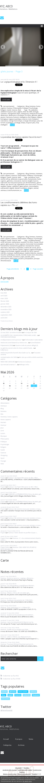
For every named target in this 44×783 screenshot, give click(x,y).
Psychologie (33, 108)
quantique (9, 123)
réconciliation (33, 186)
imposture (12, 248)
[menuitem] (6, 739)
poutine (21, 258)
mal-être (3, 253)
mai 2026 (4, 293)
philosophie (5, 258)
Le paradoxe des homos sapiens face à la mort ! (21, 137)
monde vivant (26, 255)
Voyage (3, 461)
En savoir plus (27, 781)
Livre (2, 431)
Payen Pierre (5, 538)
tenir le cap (12, 184)
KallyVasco (4, 350)
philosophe (14, 258)
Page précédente (13, 269)
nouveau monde (6, 257)
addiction (34, 110)
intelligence (24, 117)
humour (16, 117)
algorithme (21, 184)
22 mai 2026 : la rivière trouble (11, 332)
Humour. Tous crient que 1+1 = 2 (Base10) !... (16, 607)
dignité (11, 188)
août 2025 (4, 318)
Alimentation (5, 403)
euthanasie (5, 188)
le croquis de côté (30, 332)
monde (18, 255)
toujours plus (30, 123)
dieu (3, 695)
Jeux (2, 428)
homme (4, 691)
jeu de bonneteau (29, 183)
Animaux (4, 406)
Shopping (4, 455)
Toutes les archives (7, 321)
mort (29, 119)
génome (34, 115)
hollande (27, 695)
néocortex (39, 255)
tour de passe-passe (15, 183)
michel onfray (5, 179)
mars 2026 (4, 298)
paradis (27, 257)
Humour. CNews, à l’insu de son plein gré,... (15, 593)
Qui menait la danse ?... (9, 364)
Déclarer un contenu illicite (9, 774)
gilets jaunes (23, 186)
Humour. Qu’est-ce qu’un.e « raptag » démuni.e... (17, 578)
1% (29, 110)
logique (33, 117)
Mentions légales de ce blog (24, 774)
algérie (19, 112)
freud (41, 242)
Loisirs (3, 433)
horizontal (29, 244)
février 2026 (5, 301)
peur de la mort (30, 184)
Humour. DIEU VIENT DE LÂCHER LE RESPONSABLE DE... (18, 548)
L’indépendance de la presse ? (11, 340)
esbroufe (4, 183)
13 (21, 383)
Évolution (21, 115)
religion (30, 188)
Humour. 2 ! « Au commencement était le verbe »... (21, 539)
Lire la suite (6, 99)
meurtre (40, 253)
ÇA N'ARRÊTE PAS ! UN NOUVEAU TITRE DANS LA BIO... (19, 335)
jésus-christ (5, 249)
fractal (36, 242)
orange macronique (15, 121)
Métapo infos (24, 364)
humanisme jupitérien (17, 246)
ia (20, 190)
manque (10, 253)
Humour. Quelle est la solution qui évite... (15, 629)
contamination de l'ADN (9, 357)
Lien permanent (7, 106)
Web (19, 110)
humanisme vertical (32, 246)
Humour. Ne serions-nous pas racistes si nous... (25, 509)
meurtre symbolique (8, 255)
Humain (3, 422)
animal (36, 188)
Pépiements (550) (7, 345)
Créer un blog (18, 767)
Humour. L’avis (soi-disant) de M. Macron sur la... (17, 622)
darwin (17, 188)
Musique (4, 436)
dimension (4, 115)
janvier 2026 (5, 304)
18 (10, 386)
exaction (24, 242)
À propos (18, 739)
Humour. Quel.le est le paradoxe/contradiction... (17, 615)
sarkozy (33, 691)
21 (27, 386)
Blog (27, 106)
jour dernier (13, 249)
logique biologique (36, 249)
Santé (9, 110)
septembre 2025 (6, 315)
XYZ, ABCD (6, 6)
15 (34, 383)
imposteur (4, 248)
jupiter (9, 186)
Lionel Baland (35, 343)
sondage (17, 123)
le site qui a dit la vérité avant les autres (22, 358)
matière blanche (30, 253)
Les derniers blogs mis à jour (10, 770)
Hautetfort (26, 767)
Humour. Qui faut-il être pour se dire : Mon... (23, 478)
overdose (16, 257)
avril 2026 (4, 296)
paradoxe (31, 177)
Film (2, 414)
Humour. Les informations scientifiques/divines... (18, 585)
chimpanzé (25, 114)
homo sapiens (20, 244)
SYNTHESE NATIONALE (8, 337)
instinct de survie (30, 248)
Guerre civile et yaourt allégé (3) (27, 345)
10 (3, 383)
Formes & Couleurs (24, 362)
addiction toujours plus (9, 112)
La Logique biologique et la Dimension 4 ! (19, 81)
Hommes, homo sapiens (9, 417)
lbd (29, 117)
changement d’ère (14, 114)
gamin (3, 244)
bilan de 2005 (27, 112)
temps (23, 123)
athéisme (14, 179)
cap (6, 184)
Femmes (32, 174)
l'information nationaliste (34, 340)
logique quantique (15, 119)
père (32, 257)
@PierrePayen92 (6, 710)
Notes (31, 739)
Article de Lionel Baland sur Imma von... (14, 343)
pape (22, 257)
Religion (3, 110)
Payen (3, 478)
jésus (39, 248)
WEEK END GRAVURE (8, 362)
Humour (10, 108)
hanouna (9, 117)
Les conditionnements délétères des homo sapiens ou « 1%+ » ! (19, 203)
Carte (5, 560)
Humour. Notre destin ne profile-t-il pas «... (23, 533)
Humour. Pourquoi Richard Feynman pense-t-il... (17, 644)
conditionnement (34, 240)
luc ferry (30, 251)
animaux (4, 190)
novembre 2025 (6, 309)
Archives (21, 745)
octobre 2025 (5, 312)
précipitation (28, 258)
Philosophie (17, 108)
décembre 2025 (6, 307)
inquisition (20, 248)
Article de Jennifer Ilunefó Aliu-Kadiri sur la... (16, 353)
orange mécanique (29, 121)
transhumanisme (13, 190)
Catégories (7, 745)
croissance (17, 181)
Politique (25, 108)
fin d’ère (28, 115)
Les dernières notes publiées (25, 770)
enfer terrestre (6, 242)
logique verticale (21, 251)
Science (14, 110)
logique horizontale (7, 251)
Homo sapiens (6, 420)
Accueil (6, 739)
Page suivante (38, 269)
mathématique (19, 253)
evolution (23, 188)
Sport (2, 458)
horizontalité (38, 244)
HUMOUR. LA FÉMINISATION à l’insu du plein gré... (25, 494)
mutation (35, 119)
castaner (4, 114)
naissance (4, 121)
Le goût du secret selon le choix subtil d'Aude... (17, 348)
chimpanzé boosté (35, 114)
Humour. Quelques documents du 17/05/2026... (17, 600)
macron (25, 119)
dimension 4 (13, 115)
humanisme (32, 179)
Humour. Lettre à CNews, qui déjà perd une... (16, 637)
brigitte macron (33, 181)
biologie (35, 112)
